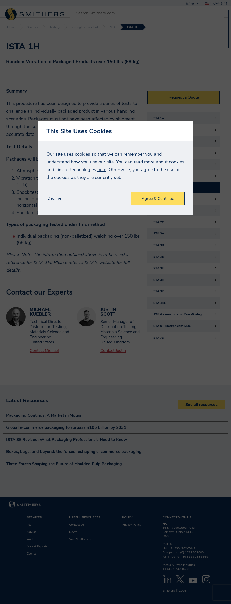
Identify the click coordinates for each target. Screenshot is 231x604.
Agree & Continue (158, 199)
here (101, 169)
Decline (54, 198)
